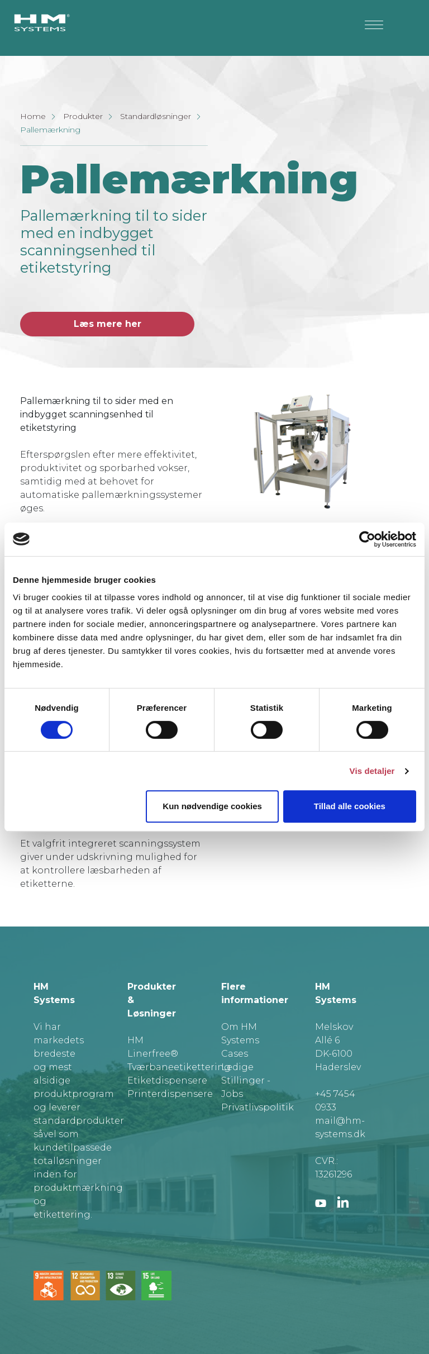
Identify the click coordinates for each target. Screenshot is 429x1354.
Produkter (83, 116)
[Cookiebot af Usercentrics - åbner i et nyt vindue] (367, 539)
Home (33, 116)
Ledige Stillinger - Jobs (245, 1080)
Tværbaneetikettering (179, 1067)
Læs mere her (107, 324)
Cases (234, 1053)
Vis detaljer (372, 771)
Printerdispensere (170, 1094)
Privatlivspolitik (257, 1107)
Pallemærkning (50, 130)
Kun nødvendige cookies (212, 806)
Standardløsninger (155, 116)
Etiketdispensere (167, 1080)
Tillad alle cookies (349, 806)
